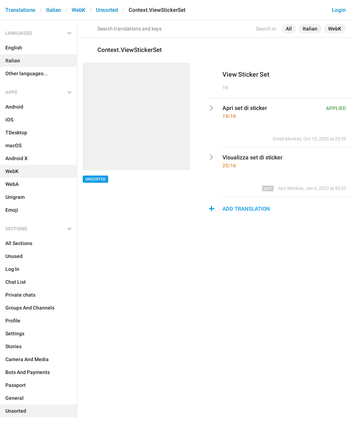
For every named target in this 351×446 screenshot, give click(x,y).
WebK (78, 10)
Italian (53, 10)
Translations (20, 10)
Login (339, 10)
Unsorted (107, 10)
